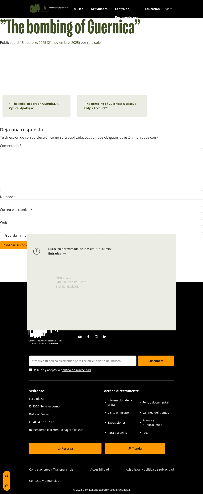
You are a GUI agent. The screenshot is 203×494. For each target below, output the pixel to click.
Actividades (99, 9)
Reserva (67, 448)
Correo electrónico (16, 209)
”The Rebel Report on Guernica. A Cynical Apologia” (34, 106)
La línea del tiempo (156, 413)
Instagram (96, 336)
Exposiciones (117, 422)
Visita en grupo (118, 413)
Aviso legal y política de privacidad (150, 469)
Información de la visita (120, 402)
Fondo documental (156, 402)
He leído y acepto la (60, 370)
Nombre (8, 196)
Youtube (80, 336)
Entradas (55, 255)
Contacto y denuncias (44, 481)
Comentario (10, 145)
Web (3, 222)
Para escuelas (117, 433)
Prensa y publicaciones (152, 422)
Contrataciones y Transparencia (51, 469)
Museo (78, 9)
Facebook (88, 336)
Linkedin (105, 336)
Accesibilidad (99, 469)
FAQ (145, 433)
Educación (152, 9)
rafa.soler (94, 42)
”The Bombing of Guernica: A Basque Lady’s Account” (110, 106)
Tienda (137, 448)
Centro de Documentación (126, 10)
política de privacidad (76, 370)
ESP (167, 9)
